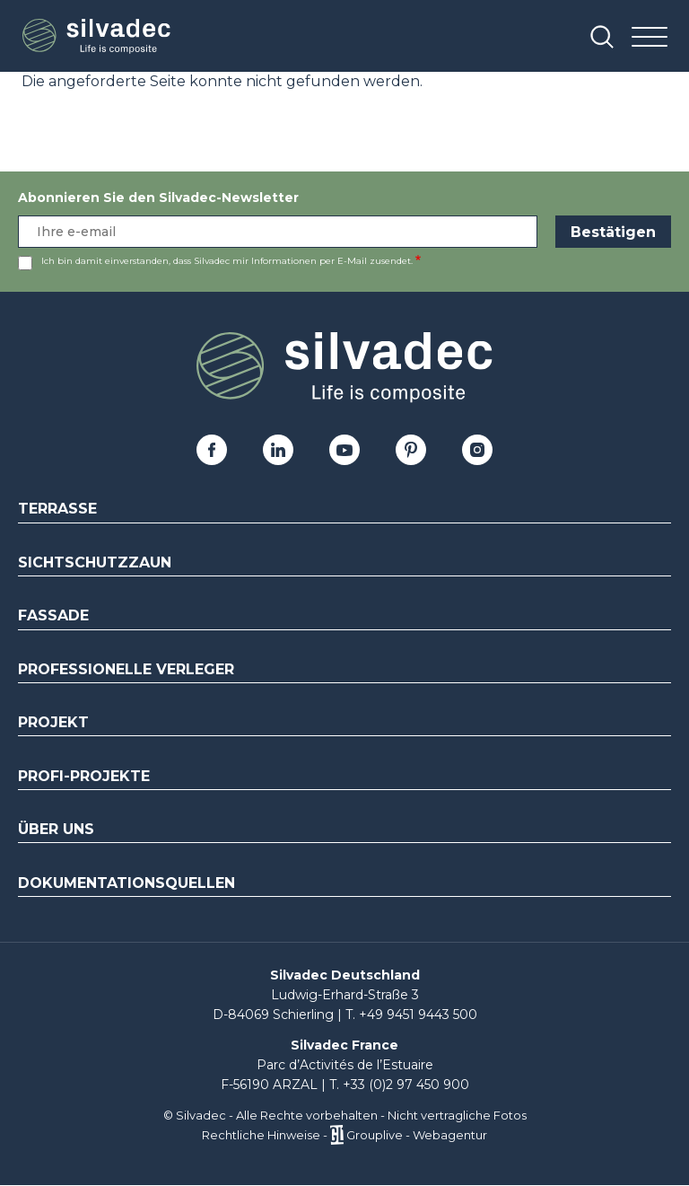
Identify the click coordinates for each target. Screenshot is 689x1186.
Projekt (53, 722)
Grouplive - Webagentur (416, 1135)
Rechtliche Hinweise (261, 1135)
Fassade (53, 615)
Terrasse (57, 508)
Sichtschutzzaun (94, 562)
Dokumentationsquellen (126, 883)
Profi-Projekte (84, 776)
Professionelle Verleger (126, 669)
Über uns (56, 829)
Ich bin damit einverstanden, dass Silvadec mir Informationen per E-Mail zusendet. (227, 261)
